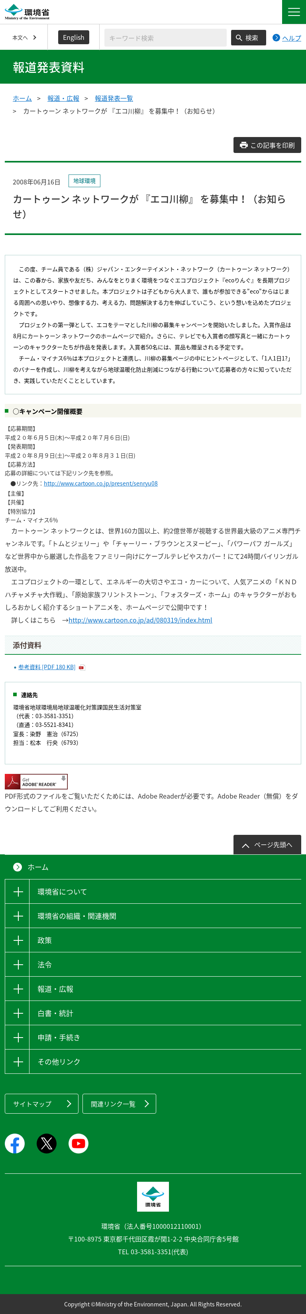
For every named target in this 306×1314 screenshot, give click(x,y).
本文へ (20, 37)
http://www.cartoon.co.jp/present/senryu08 (101, 483)
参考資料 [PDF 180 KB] (47, 667)
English (73, 37)
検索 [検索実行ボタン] (251, 37)
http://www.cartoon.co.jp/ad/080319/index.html (140, 620)
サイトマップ (32, 1103)
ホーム (22, 98)
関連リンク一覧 (113, 1103)
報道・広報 (63, 98)
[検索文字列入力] (165, 38)
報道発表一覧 (114, 98)
